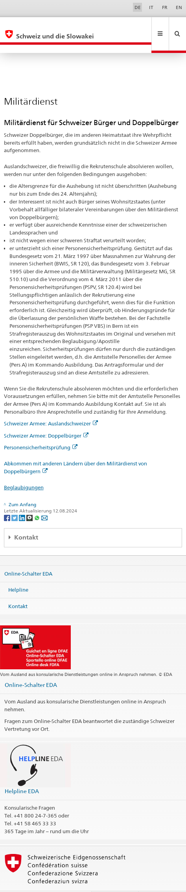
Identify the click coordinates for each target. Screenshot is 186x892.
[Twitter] (15, 500)
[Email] (44, 500)
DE (137, 7)
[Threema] (30, 500)
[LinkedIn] (22, 500)
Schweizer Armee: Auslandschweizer (51, 406)
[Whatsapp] (37, 500)
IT (151, 7)
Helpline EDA (22, 774)
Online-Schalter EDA (28, 556)
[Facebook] (7, 500)
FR (165, 7)
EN (179, 7)
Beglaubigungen (24, 470)
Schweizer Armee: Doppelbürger (46, 419)
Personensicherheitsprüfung (40, 430)
